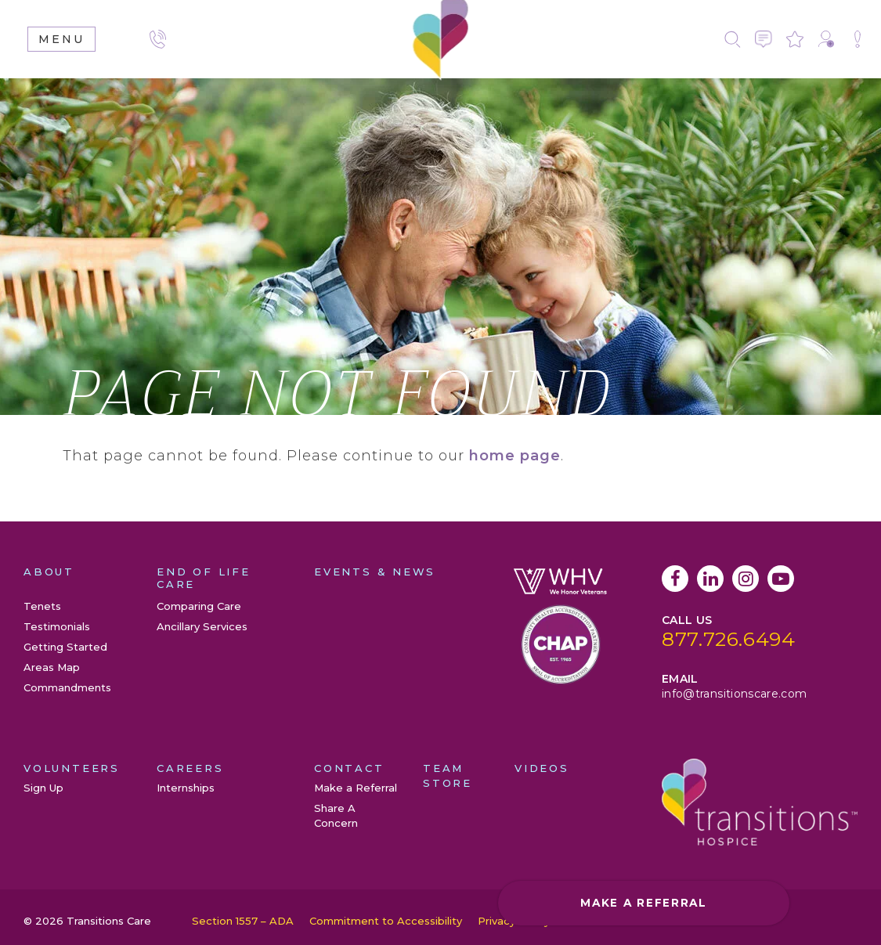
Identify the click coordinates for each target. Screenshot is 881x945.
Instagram (745, 578)
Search (732, 39)
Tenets (42, 606)
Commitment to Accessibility (385, 920)
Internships (186, 787)
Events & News (374, 571)
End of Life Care (204, 577)
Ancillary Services (202, 626)
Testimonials (56, 626)
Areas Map (51, 667)
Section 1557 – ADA (243, 920)
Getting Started (65, 646)
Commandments (67, 687)
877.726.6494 (729, 639)
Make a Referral (826, 39)
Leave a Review (795, 39)
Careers (190, 768)
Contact (763, 39)
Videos (542, 768)
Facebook (675, 578)
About (48, 571)
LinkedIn (710, 578)
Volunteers (71, 768)
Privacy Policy (514, 920)
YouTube (780, 578)
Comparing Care (199, 606)
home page (515, 455)
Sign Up (43, 787)
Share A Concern (857, 39)
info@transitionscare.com (734, 694)
